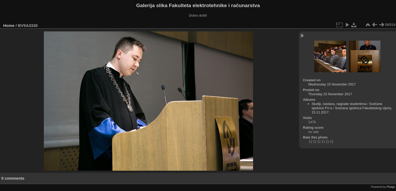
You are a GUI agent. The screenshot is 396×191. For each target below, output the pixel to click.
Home (9, 25)
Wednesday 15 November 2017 (332, 84)
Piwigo (391, 186)
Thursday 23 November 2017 (330, 94)
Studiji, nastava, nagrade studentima (339, 104)
